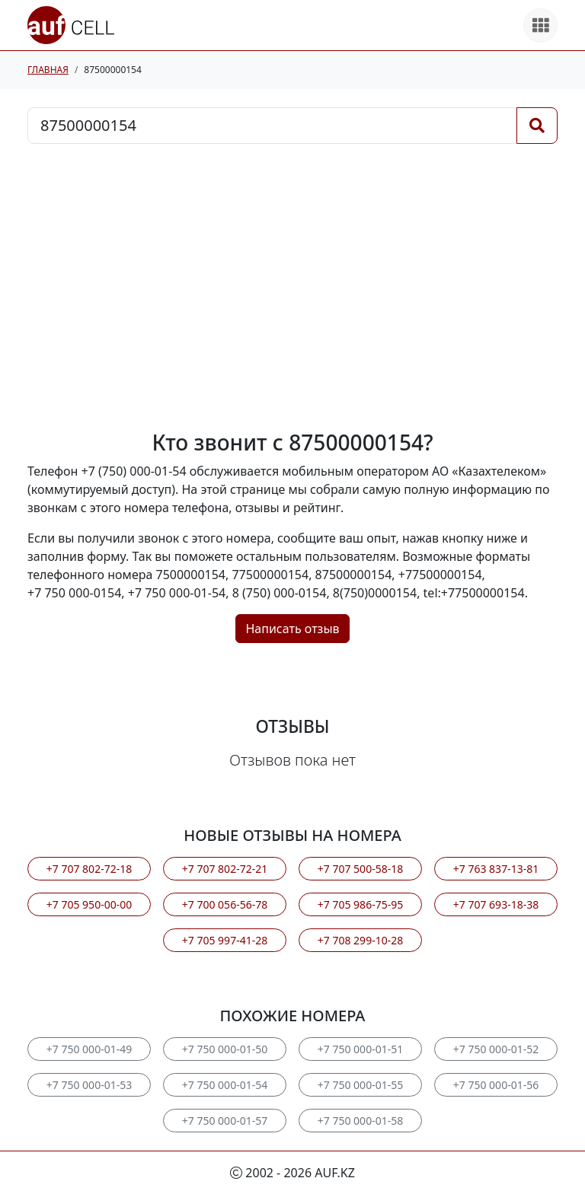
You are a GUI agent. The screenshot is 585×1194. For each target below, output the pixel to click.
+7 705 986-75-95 (360, 904)
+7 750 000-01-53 (89, 1085)
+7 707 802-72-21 (224, 868)
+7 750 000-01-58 (360, 1120)
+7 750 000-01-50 (224, 1049)
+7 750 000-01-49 (89, 1049)
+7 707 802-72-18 (89, 868)
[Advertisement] (292, 286)
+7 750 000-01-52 (496, 1049)
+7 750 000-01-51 (360, 1049)
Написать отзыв (292, 628)
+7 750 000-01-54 (224, 1085)
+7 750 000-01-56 (496, 1085)
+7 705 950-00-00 (89, 904)
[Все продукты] (540, 25)
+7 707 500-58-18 (360, 868)
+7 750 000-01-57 (224, 1120)
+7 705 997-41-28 (224, 940)
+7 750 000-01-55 (360, 1085)
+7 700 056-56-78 (224, 904)
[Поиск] (537, 125)
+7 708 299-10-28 (360, 940)
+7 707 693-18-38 (496, 904)
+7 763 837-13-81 (496, 868)
